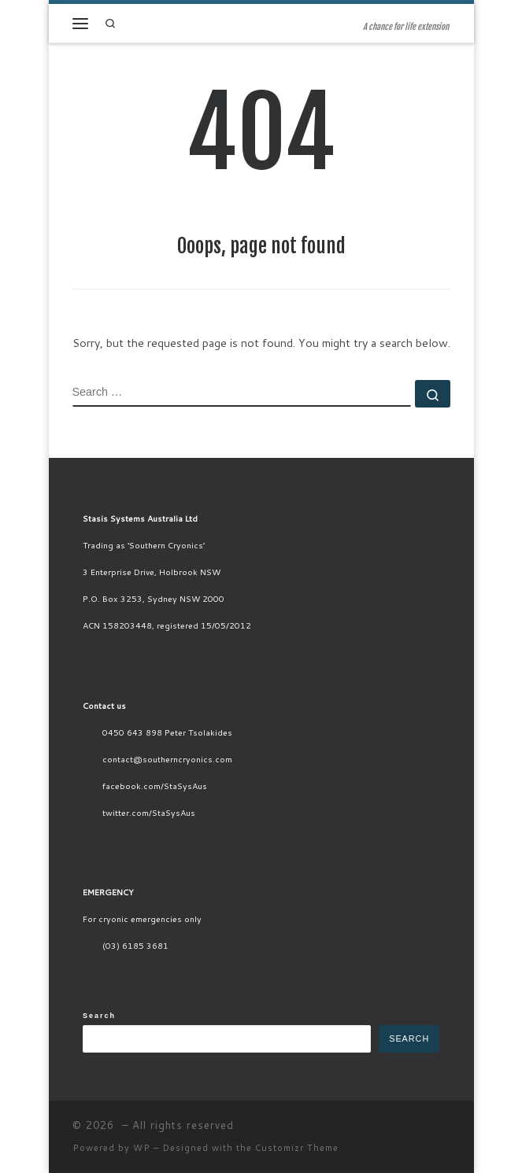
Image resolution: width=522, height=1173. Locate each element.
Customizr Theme (297, 1148)
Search (99, 1016)
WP (141, 1148)
